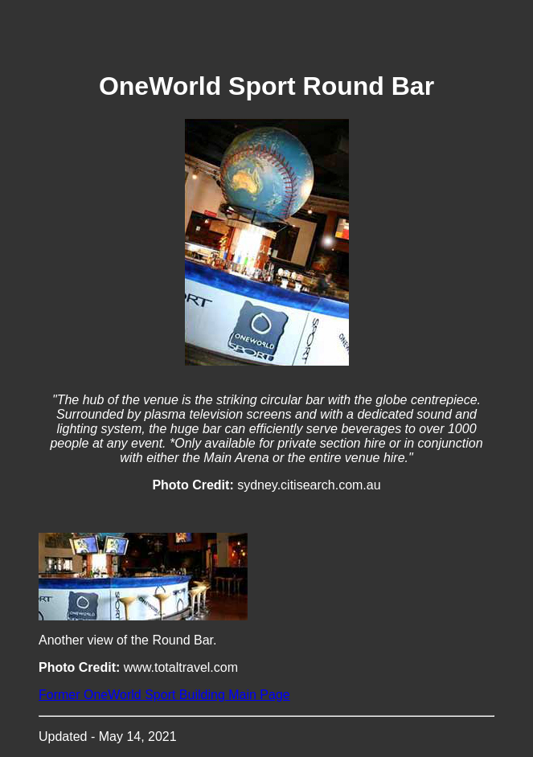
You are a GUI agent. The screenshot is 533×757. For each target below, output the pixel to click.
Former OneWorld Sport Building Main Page (164, 695)
